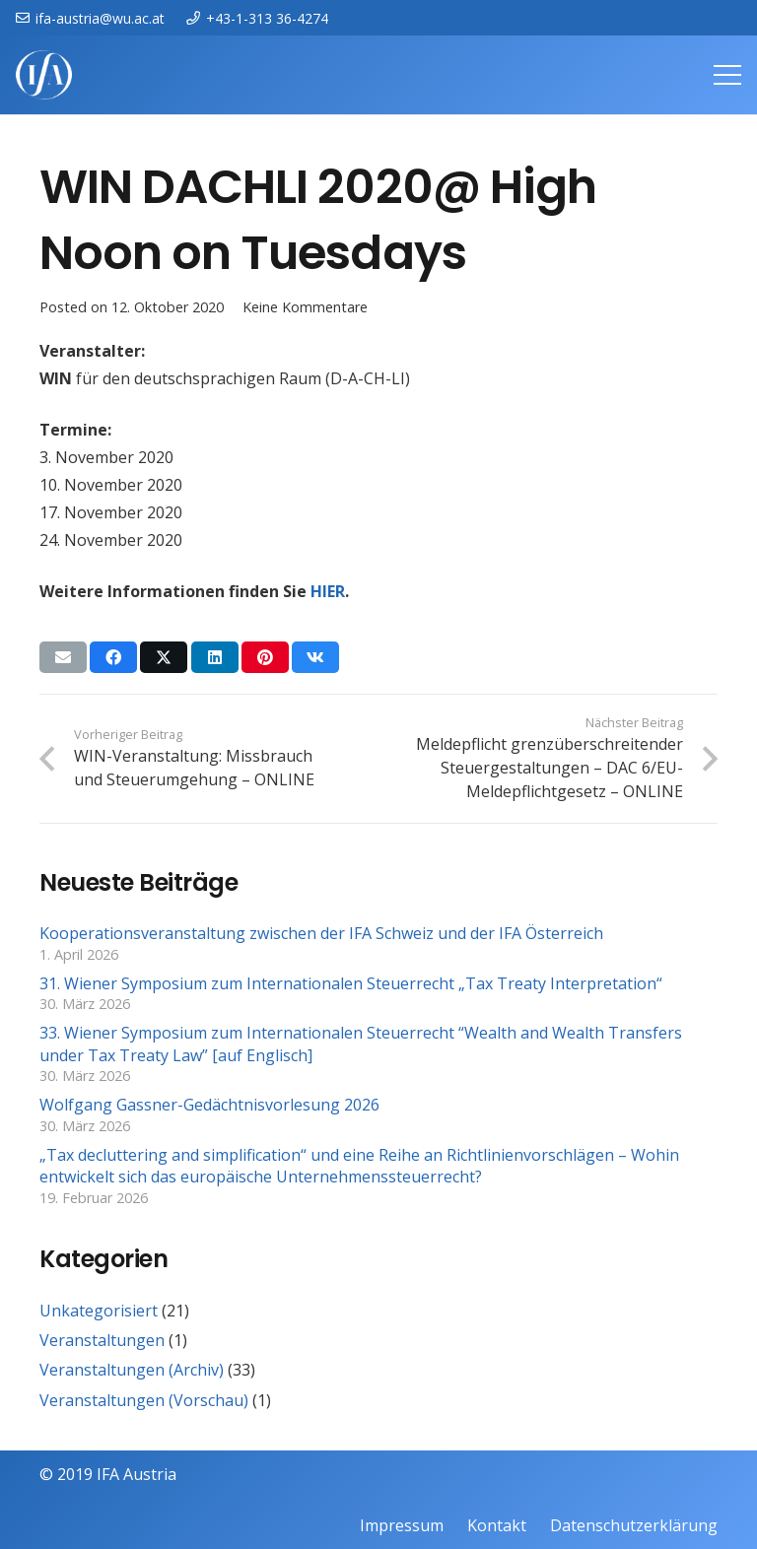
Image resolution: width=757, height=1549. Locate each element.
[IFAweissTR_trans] (44, 75)
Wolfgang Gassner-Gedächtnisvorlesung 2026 (209, 1104)
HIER (327, 591)
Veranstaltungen (102, 1340)
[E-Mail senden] (63, 657)
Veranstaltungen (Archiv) (131, 1370)
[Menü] (727, 75)
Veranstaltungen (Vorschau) (143, 1400)
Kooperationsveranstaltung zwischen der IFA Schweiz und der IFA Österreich (321, 933)
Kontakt (496, 1525)
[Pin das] (265, 657)
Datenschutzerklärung (634, 1525)
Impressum (402, 1525)
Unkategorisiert (98, 1310)
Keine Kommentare (305, 307)
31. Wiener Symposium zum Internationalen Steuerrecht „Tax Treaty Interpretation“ (350, 983)
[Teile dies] (113, 657)
